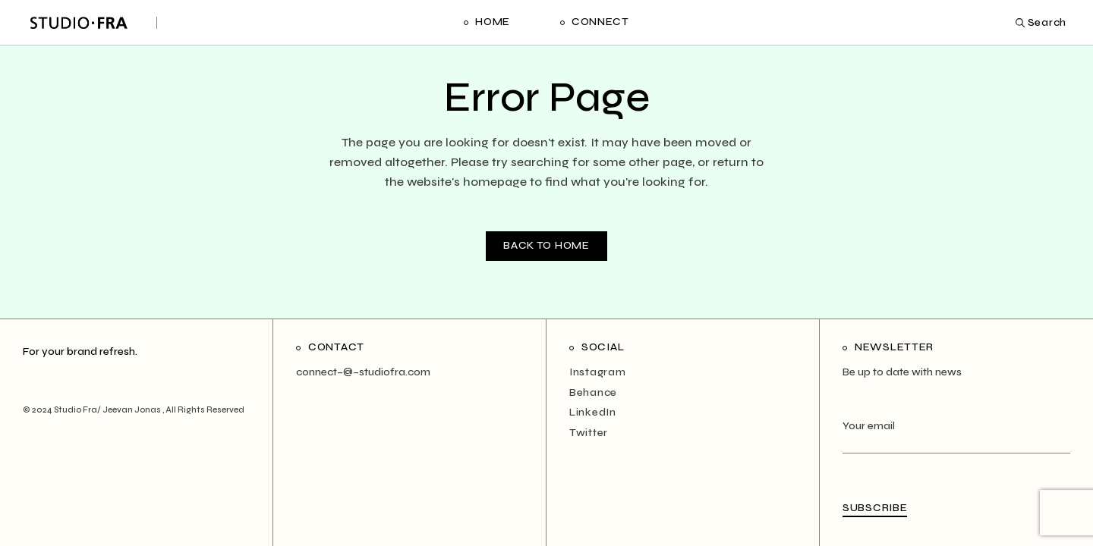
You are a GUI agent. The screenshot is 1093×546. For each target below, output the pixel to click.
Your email (956, 435)
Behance (593, 392)
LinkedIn (592, 412)
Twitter (588, 432)
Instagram (597, 372)
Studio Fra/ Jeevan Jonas (108, 410)
